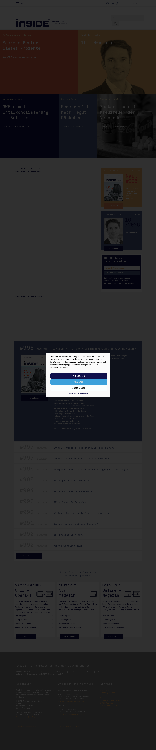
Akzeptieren (79, 375)
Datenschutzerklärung (81, 393)
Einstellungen (79, 388)
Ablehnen (79, 382)
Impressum (71, 393)
